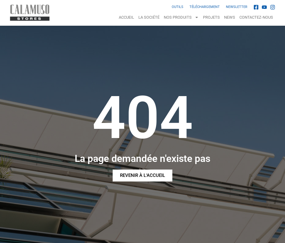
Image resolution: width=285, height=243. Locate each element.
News (229, 17)
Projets (211, 17)
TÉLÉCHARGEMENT (204, 7)
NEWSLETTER (236, 7)
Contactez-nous (256, 17)
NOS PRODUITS (181, 17)
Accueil (126, 17)
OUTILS (177, 7)
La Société (148, 17)
